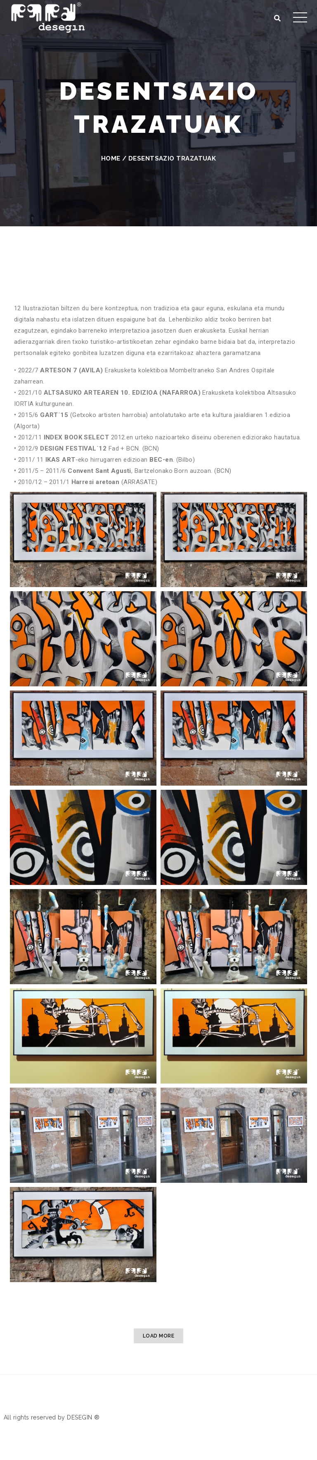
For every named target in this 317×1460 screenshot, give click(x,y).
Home (111, 158)
